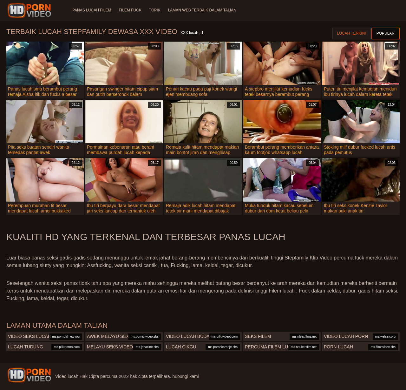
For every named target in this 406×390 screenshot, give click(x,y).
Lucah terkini (351, 33)
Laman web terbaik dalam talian (202, 10)
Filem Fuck (130, 10)
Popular (386, 33)
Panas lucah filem (91, 10)
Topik (154, 10)
